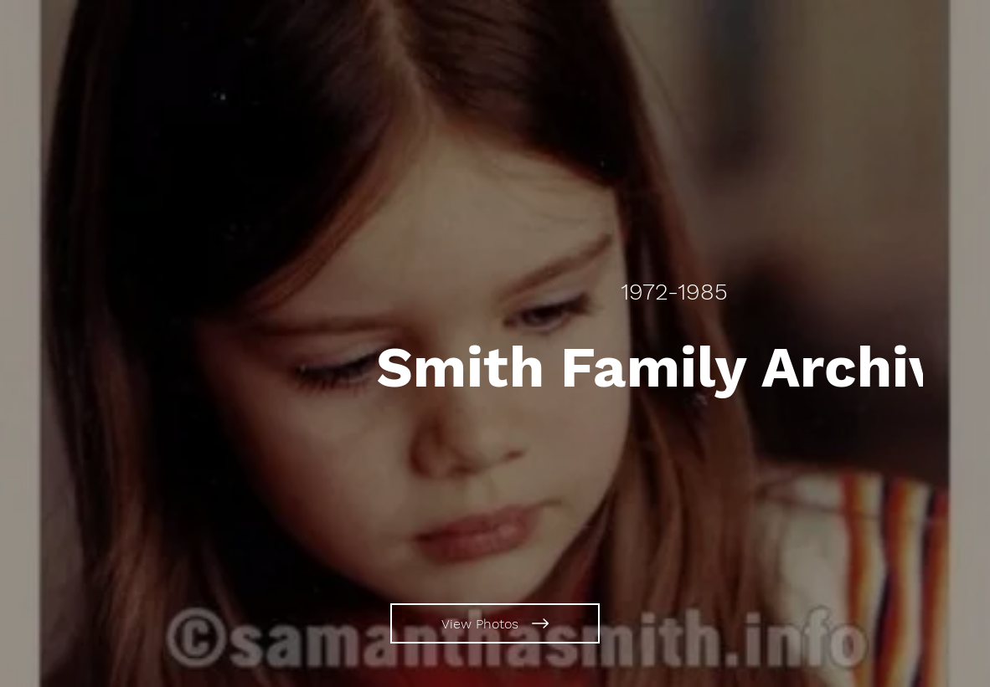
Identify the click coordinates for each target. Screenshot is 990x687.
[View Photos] (495, 623)
